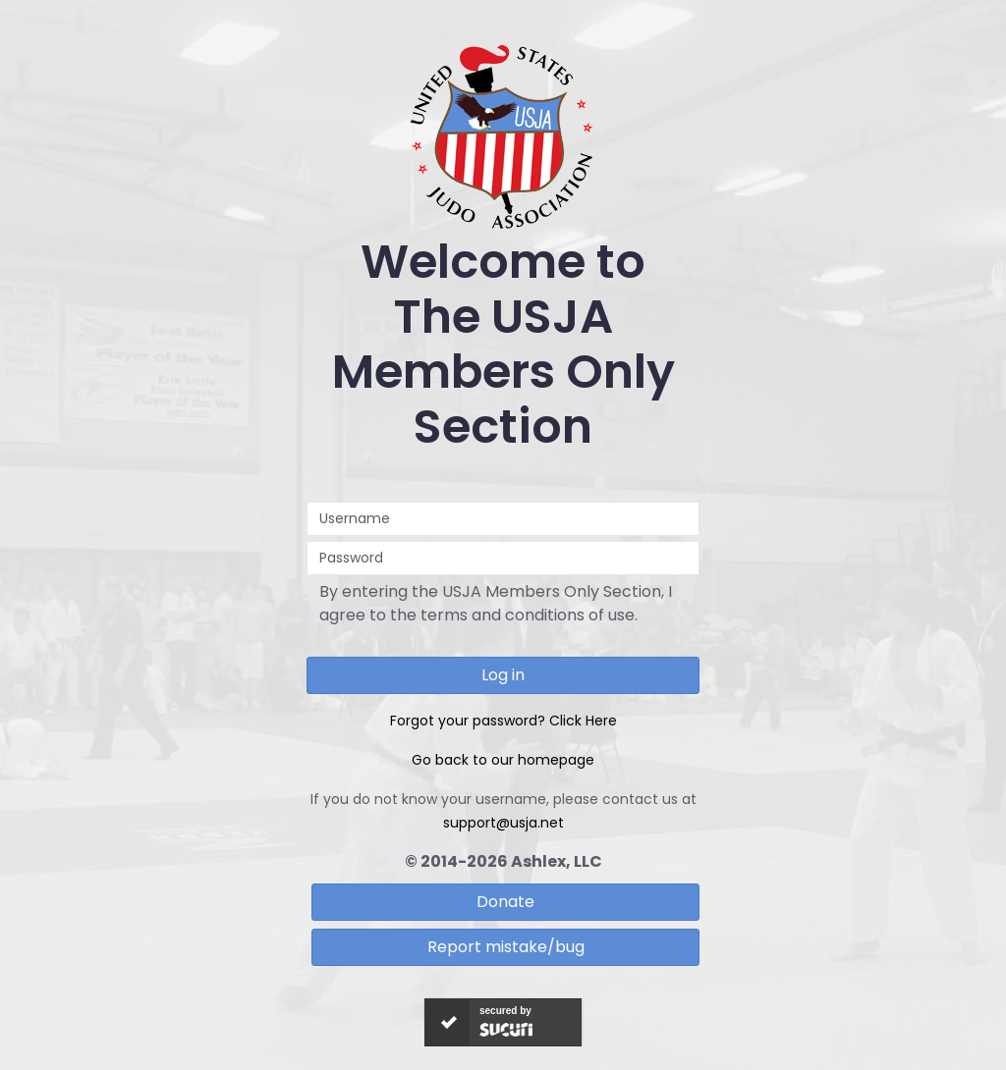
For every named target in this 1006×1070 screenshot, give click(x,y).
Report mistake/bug (506, 947)
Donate (505, 901)
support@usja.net (503, 822)
